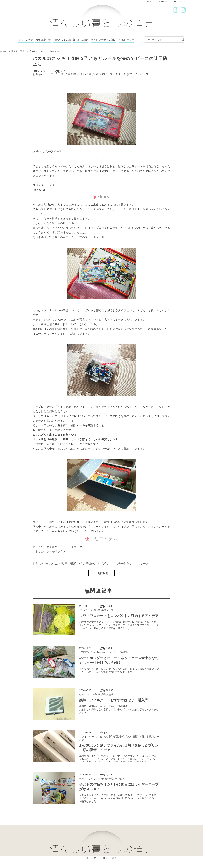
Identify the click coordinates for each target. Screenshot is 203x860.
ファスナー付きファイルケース (129, 74)
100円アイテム (87, 652)
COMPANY (161, 1)
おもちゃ (38, 74)
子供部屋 (70, 74)
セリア (49, 74)
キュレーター (126, 39)
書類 (135, 736)
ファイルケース (87, 736)
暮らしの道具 (26, 39)
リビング (102, 736)
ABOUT (150, 1)
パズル (104, 74)
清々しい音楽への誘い (103, 39)
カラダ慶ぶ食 (43, 39)
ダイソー (112, 652)
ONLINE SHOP (177, 1)
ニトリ (59, 74)
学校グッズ (107, 610)
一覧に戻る (101, 573)
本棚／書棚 (145, 736)
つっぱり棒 (94, 778)
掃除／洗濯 (107, 694)
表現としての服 (62, 39)
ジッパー (84, 610)
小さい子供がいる (88, 74)
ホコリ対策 (94, 694)
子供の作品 (107, 778)
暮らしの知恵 (80, 39)
